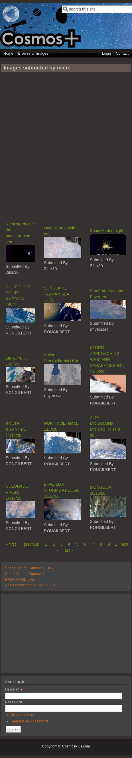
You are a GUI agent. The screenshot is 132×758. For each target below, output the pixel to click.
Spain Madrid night (106, 230)
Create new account (26, 715)
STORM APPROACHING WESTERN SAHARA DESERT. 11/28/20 (107, 359)
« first (11, 544)
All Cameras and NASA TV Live (30, 585)
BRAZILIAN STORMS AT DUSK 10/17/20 (61, 490)
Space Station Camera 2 (24, 574)
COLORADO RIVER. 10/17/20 (17, 492)
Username (15, 689)
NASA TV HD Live (19, 580)
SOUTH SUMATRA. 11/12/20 (16, 429)
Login (106, 53)
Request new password (29, 721)
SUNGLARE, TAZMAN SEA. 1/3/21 (57, 294)
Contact (122, 53)
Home (8, 53)
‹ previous (30, 544)
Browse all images (33, 53)
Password (15, 702)
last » (68, 550)
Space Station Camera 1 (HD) (29, 568)
